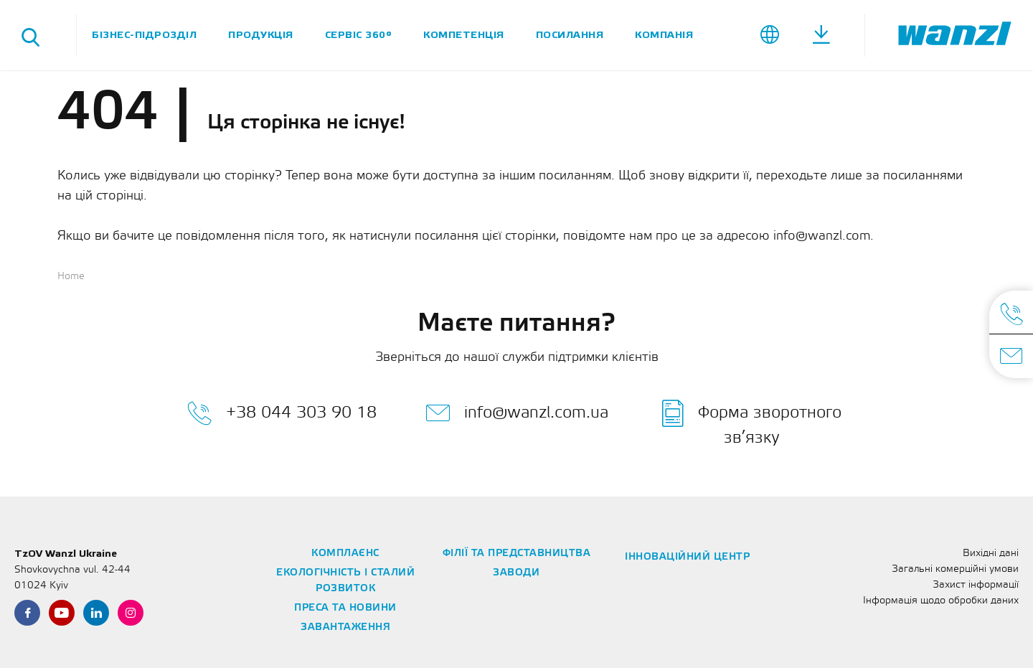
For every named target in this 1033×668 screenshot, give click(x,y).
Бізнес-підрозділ (144, 35)
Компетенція (463, 35)
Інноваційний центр (687, 557)
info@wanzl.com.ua (516, 413)
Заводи (516, 573)
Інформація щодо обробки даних (941, 601)
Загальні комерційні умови (955, 569)
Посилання (570, 35)
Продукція (260, 35)
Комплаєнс (345, 553)
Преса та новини (345, 608)
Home (71, 276)
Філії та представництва (517, 553)
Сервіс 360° (358, 35)
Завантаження (345, 627)
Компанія (664, 35)
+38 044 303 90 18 (282, 413)
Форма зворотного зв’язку (751, 423)
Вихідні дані (991, 553)
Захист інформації (976, 585)
